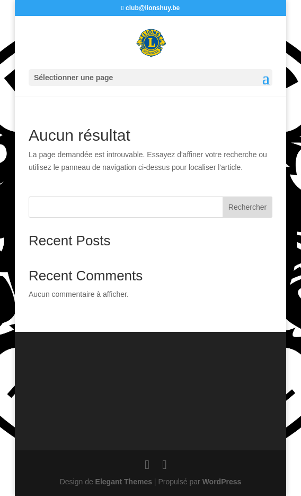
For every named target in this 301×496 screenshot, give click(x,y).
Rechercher (247, 207)
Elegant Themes (123, 481)
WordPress (222, 481)
